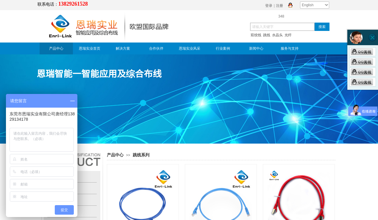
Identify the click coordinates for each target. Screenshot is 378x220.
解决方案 (123, 48)
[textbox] (282, 27)
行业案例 (223, 48)
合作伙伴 (156, 48)
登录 (268, 6)
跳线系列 (141, 155)
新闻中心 (256, 48)
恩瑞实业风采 (189, 48)
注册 (279, 6)
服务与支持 (290, 48)
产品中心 (56, 48)
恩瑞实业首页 (89, 48)
